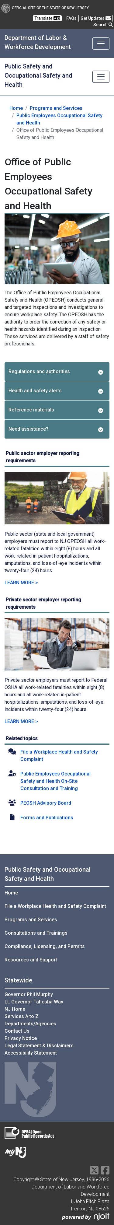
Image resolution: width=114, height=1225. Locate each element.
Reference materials (56, 410)
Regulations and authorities (56, 372)
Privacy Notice (21, 1038)
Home (16, 108)
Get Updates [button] (96, 18)
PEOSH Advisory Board (45, 803)
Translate (47, 18)
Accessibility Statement (31, 1053)
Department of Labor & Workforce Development (38, 42)
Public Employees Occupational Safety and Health (59, 119)
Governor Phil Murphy (29, 994)
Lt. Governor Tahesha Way (34, 1002)
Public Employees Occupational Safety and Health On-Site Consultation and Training (55, 781)
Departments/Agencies (30, 1024)
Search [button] (103, 24)
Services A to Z (22, 1016)
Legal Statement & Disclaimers (39, 1045)
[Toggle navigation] (100, 43)
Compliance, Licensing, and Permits (45, 946)
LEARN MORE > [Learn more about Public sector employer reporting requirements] (21, 583)
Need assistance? (56, 429)
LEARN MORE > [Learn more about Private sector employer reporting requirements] (21, 721)
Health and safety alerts (56, 391)
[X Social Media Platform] (94, 1172)
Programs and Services (56, 108)
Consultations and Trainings (36, 933)
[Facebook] (105, 1172)
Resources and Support (31, 960)
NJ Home (15, 1009)
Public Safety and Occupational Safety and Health (38, 75)
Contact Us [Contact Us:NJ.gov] (17, 1031)
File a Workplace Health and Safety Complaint (55, 906)
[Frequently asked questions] (71, 18)
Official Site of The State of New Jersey (45, 8)
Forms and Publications (46, 818)
